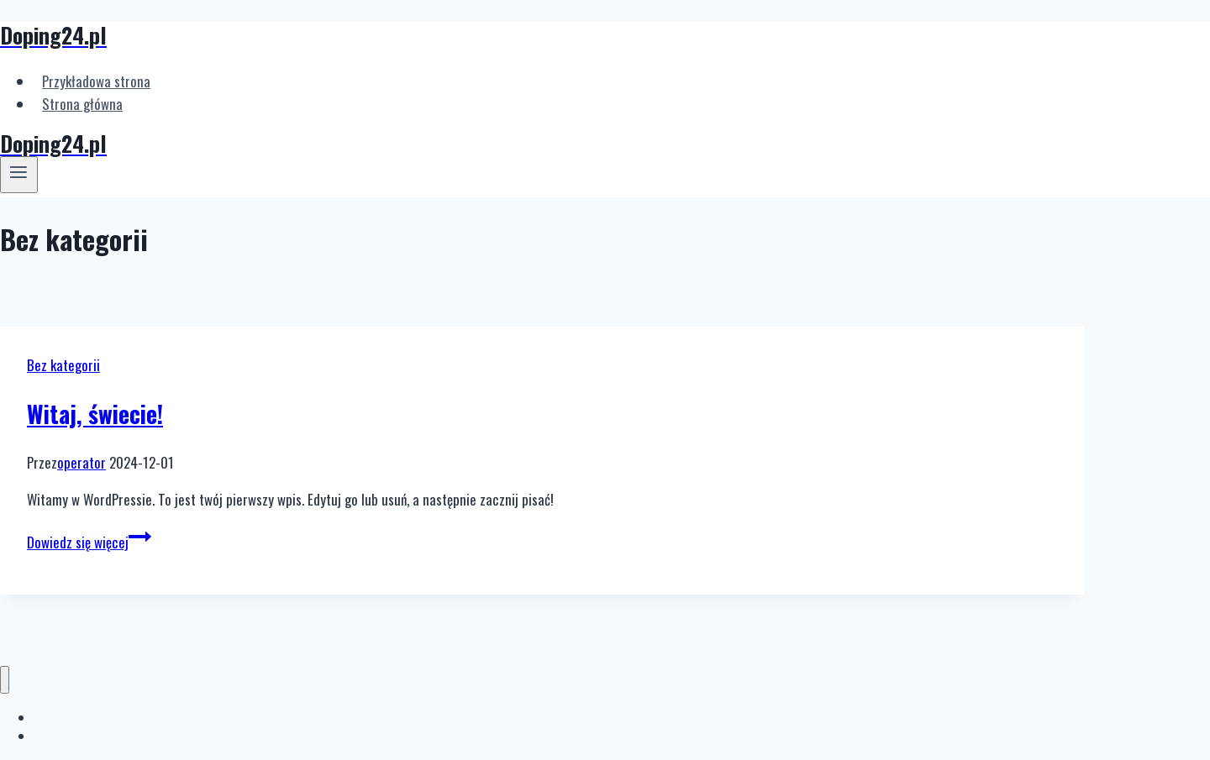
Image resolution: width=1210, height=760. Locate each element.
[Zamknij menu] (4, 680)
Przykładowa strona (96, 81)
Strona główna (82, 103)
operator (81, 462)
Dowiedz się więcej (89, 542)
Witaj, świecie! (95, 413)
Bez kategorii (63, 364)
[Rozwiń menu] (19, 174)
